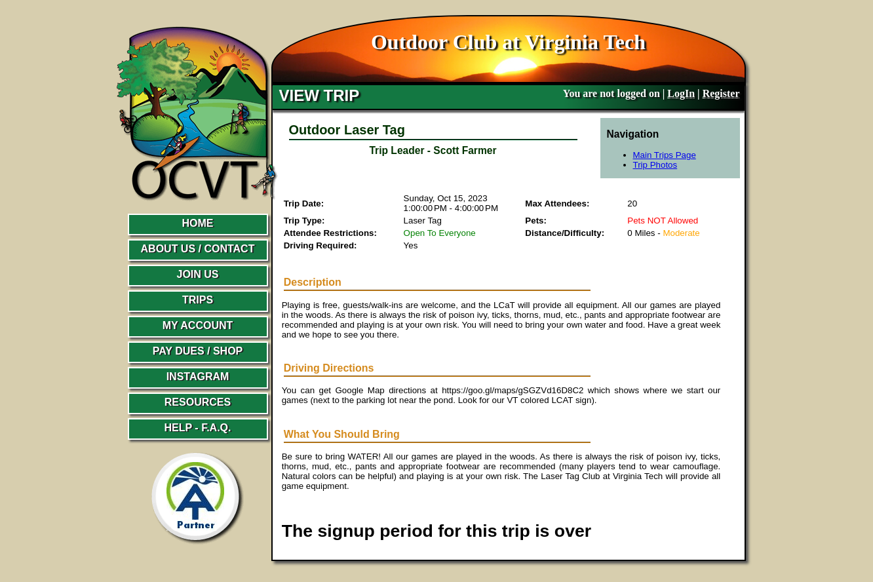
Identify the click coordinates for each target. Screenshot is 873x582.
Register (721, 93)
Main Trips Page (664, 155)
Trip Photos (655, 165)
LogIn (681, 93)
